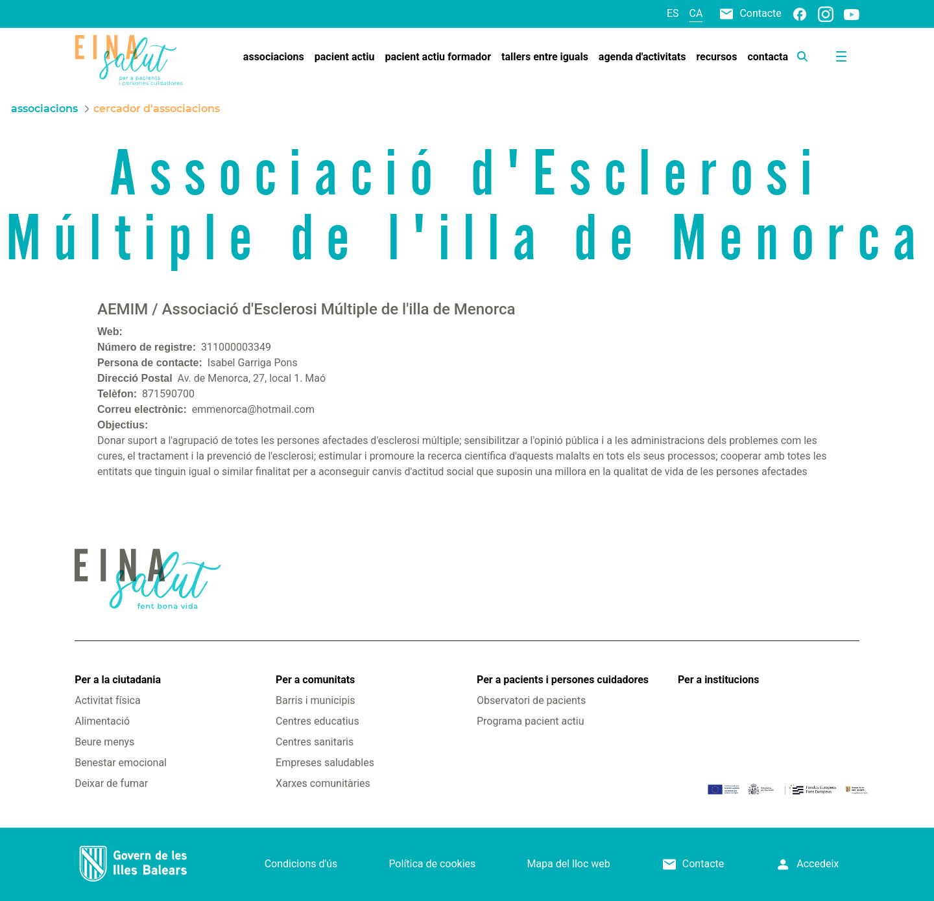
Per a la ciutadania (118, 679)
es (673, 13)
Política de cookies (432, 864)
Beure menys (104, 742)
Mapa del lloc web (568, 864)
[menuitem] (273, 57)
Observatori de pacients (531, 700)
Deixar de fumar (111, 783)
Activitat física (107, 700)
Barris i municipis (315, 700)
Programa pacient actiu (530, 721)
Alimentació (102, 721)
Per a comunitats (315, 679)
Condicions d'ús (301, 864)
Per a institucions (718, 679)
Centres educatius (317, 721)
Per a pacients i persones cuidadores (563, 679)
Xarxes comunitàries (323, 783)
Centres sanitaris (314, 742)
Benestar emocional (121, 762)
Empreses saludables (325, 762)
